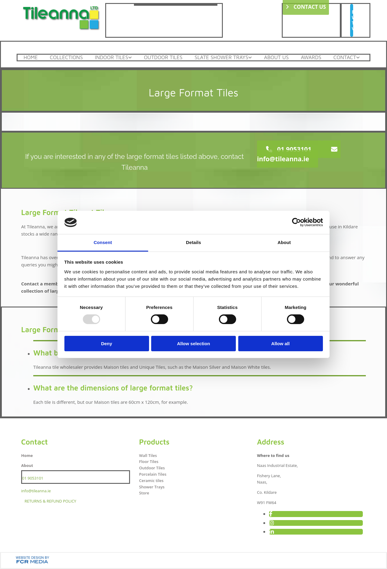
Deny (106, 343)
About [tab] (284, 242)
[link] (113, 57)
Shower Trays (151, 487)
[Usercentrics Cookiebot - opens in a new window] (296, 222)
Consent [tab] (103, 242)
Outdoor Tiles (163, 57)
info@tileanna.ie (36, 490)
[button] (351, 20)
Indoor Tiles (111, 57)
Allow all (280, 343)
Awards (311, 57)
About (27, 465)
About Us (276, 57)
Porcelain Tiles (152, 474)
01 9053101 (32, 478)
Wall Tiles (148, 455)
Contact (344, 57)
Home (31, 57)
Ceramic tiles (151, 480)
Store (144, 493)
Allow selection (193, 343)
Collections (66, 57)
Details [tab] (193, 242)
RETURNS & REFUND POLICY (50, 501)
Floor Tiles (148, 461)
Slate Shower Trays (221, 57)
